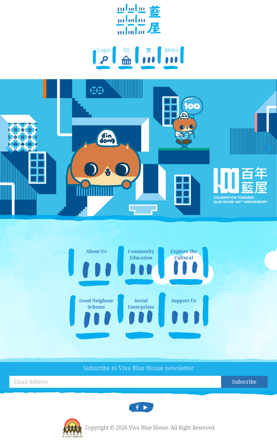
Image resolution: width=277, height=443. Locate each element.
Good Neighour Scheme (96, 303)
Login (104, 56)
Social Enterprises (141, 303)
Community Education (141, 254)
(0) (126, 56)
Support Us (183, 300)
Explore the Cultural (183, 254)
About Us (96, 251)
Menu (171, 56)
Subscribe (244, 381)
